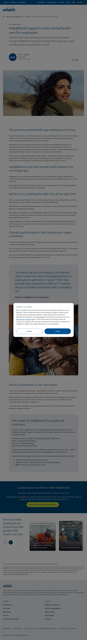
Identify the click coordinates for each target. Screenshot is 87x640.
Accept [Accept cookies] (57, 331)
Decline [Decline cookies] (29, 331)
